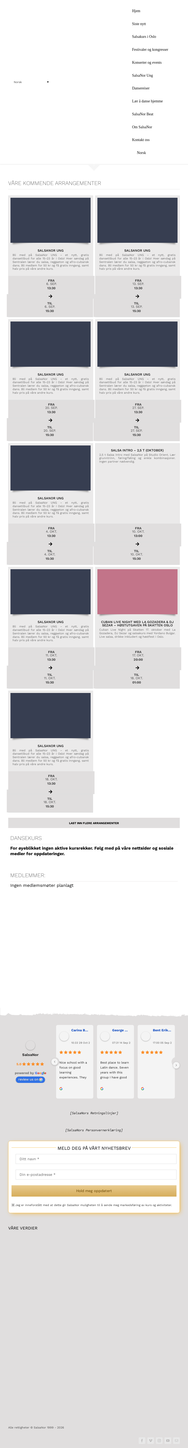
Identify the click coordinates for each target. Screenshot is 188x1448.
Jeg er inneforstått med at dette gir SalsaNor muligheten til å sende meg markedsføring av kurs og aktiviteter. (93, 1205)
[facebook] (142, 1440)
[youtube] (168, 1440)
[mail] (176, 1440)
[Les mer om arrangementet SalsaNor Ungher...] (50, 256)
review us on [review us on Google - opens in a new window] (30, 1079)
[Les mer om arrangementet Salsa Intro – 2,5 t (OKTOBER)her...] (137, 504)
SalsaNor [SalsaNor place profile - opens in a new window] (30, 1055)
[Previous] (54, 1061)
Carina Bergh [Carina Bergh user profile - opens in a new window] (80, 1030)
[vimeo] (150, 1440)
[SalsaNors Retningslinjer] (94, 1113)
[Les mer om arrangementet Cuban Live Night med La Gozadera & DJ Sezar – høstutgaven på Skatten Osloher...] (137, 628)
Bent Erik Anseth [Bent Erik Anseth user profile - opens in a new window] (162, 1030)
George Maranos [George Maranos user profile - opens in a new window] (121, 1030)
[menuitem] (155, 152)
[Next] (176, 1065)
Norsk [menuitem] (18, 82)
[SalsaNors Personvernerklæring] (94, 1130)
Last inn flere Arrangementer (94, 823)
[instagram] (159, 1440)
